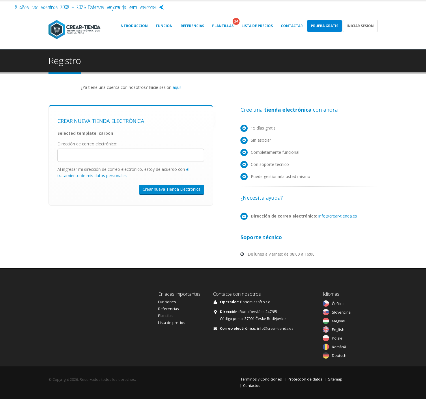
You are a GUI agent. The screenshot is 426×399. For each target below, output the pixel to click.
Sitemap (335, 379)
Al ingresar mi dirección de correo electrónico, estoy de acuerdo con (123, 172)
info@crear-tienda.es (337, 216)
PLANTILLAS (222, 25)
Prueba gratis (324, 25)
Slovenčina (341, 312)
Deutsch (339, 355)
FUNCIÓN (164, 25)
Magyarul (339, 321)
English (338, 329)
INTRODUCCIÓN (133, 25)
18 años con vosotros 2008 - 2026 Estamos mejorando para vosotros (85, 7)
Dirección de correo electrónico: (87, 144)
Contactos (251, 385)
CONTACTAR (292, 25)
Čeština (338, 303)
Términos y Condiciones (261, 379)
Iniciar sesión (360, 25)
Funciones (167, 301)
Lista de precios (171, 322)
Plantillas (165, 315)
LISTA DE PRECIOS (257, 25)
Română (339, 346)
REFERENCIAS (192, 25)
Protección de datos (305, 379)
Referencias (168, 308)
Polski (337, 338)
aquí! (177, 87)
